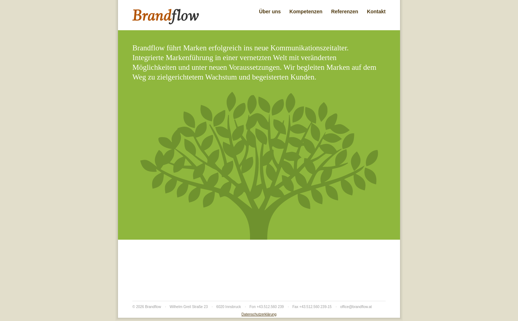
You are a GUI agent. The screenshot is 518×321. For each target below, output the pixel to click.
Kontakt (376, 11)
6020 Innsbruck (228, 307)
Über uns (270, 11)
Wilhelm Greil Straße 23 (188, 307)
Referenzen (344, 11)
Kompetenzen (306, 11)
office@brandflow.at (356, 307)
